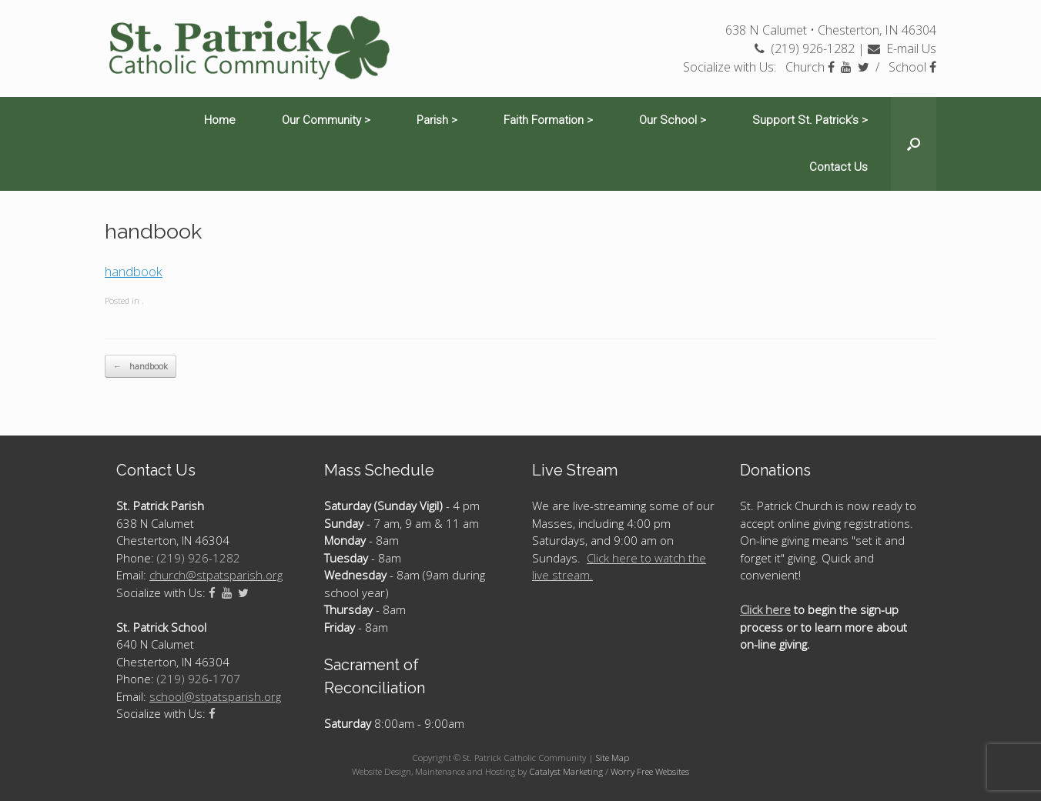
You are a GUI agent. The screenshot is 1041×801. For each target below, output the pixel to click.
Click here (765, 609)
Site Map (612, 757)
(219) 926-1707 (198, 678)
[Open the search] (913, 144)
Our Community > (326, 120)
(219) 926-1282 (805, 48)
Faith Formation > (548, 120)
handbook (133, 271)
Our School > (672, 120)
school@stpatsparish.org (215, 696)
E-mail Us (902, 48)
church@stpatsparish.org (216, 574)
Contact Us (838, 167)
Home (220, 120)
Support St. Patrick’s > (810, 120)
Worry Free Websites (650, 771)
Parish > (437, 120)
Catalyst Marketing (566, 771)
